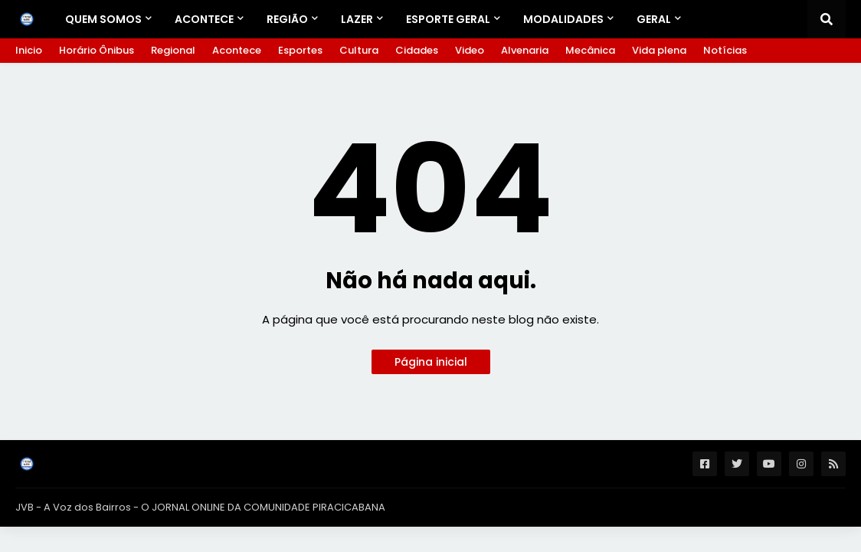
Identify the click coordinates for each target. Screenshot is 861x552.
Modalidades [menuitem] (563, 19)
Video (469, 50)
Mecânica (590, 50)
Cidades (416, 50)
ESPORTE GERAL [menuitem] (448, 19)
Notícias (725, 50)
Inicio (28, 50)
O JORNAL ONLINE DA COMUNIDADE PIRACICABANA (263, 507)
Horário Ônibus (96, 50)
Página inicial (430, 362)
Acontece (236, 50)
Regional (173, 50)
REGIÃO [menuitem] (287, 19)
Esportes (300, 50)
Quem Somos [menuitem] (103, 19)
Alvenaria (524, 50)
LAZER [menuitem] (357, 19)
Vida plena (659, 50)
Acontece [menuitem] (204, 19)
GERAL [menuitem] (654, 19)
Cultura (358, 50)
